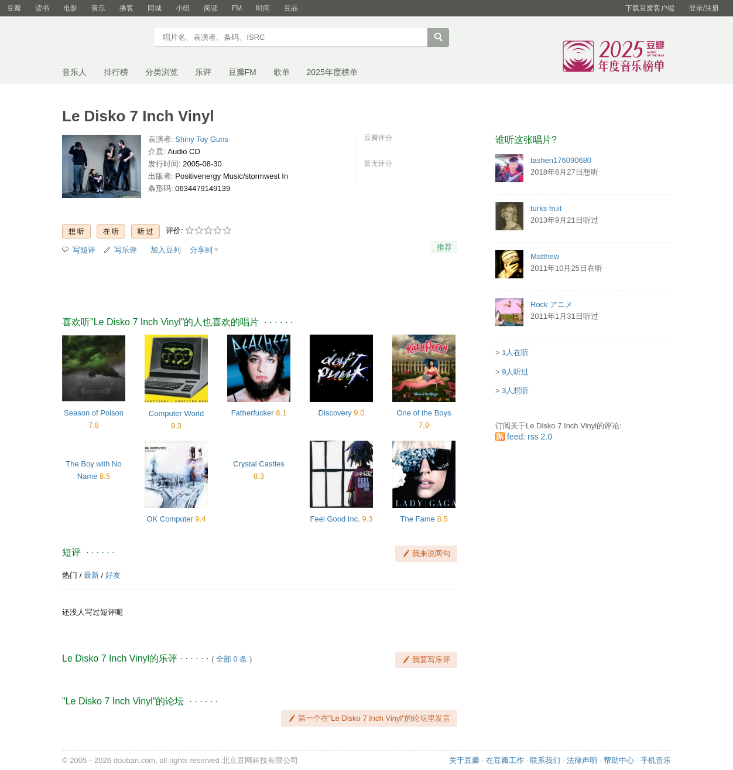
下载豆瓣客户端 (649, 8)
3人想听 (515, 390)
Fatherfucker (252, 412)
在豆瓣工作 (505, 760)
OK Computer (169, 519)
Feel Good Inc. (335, 519)
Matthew (544, 256)
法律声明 (582, 760)
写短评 (84, 250)
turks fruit (545, 208)
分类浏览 (161, 72)
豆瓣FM (242, 72)
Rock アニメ (551, 304)
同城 (155, 8)
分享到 (201, 250)
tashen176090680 (560, 160)
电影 (70, 8)
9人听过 (515, 371)
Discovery (335, 412)
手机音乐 (655, 760)
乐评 (203, 72)
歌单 (281, 72)
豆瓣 (14, 8)
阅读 (211, 8)
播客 (126, 8)
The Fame (417, 519)
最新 (91, 575)
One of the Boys (423, 412)
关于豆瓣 (464, 760)
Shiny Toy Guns (201, 139)
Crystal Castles (258, 463)
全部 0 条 (231, 659)
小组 (183, 8)
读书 (42, 8)
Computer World (176, 413)
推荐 (444, 247)
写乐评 (125, 250)
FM (237, 8)
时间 (263, 8)
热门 (69, 575)
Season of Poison (94, 412)
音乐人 (74, 72)
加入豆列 (165, 250)
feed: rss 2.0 (529, 436)
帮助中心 (619, 760)
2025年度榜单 (332, 72)
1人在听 (515, 352)
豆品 (291, 8)
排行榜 (116, 72)
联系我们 (545, 760)
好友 (113, 575)
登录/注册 (704, 8)
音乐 (98, 8)
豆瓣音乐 (104, 38)
